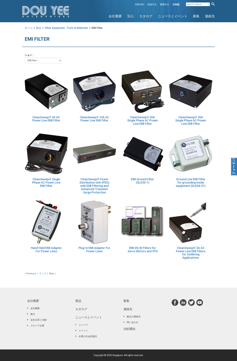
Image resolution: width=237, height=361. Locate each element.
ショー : (29, 55)
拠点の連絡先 (134, 316)
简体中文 (152, 4)
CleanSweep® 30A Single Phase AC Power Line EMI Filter (190, 121)
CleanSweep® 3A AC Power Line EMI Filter (46, 119)
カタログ (145, 16)
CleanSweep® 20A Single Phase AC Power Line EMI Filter (142, 121)
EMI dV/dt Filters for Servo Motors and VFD (143, 249)
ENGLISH (139, 4)
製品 (130, 16)
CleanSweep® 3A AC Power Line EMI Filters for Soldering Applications (190, 252)
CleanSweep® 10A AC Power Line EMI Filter (94, 119)
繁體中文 (164, 4)
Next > (52, 273)
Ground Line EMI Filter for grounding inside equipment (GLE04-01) (191, 182)
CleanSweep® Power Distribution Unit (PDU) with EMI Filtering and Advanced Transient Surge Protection (94, 185)
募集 (196, 16)
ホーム (29, 27)
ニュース (83, 324)
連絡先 (210, 16)
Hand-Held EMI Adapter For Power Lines (46, 249)
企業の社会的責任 (88, 336)
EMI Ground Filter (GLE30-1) (142, 180)
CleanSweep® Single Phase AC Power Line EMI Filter (46, 182)
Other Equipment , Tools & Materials (66, 27)
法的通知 (129, 329)
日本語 (175, 4)
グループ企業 (37, 325)
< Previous (30, 273)
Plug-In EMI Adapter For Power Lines (94, 249)
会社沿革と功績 (38, 319)
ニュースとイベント (172, 16)
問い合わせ (132, 322)
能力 (32, 314)
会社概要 (115, 16)
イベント (83, 330)
